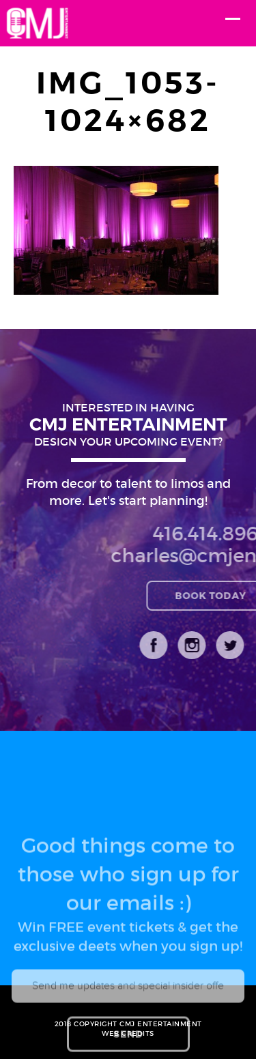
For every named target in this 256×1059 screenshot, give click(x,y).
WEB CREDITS (128, 1033)
